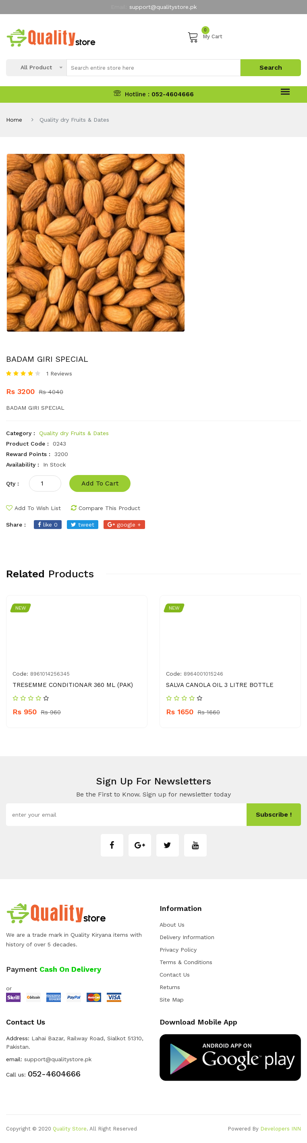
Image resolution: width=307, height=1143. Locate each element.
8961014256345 (50, 674)
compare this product (105, 508)
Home (14, 119)
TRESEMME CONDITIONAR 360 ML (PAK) (72, 685)
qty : (12, 483)
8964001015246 (203, 674)
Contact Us (175, 974)
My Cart (204, 36)
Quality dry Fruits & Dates (74, 433)
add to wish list (33, 508)
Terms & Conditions (186, 962)
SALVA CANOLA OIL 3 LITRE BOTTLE (220, 685)
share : (16, 524)
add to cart (99, 483)
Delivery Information (187, 937)
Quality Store (70, 1129)
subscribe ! (274, 814)
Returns (170, 987)
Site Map (172, 999)
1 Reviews (59, 373)
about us (172, 924)
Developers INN (280, 1129)
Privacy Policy (178, 949)
